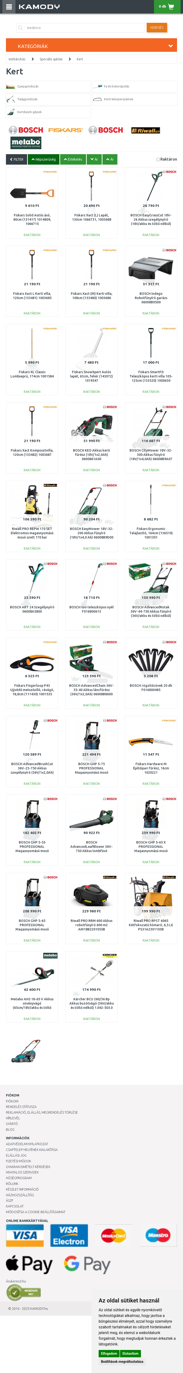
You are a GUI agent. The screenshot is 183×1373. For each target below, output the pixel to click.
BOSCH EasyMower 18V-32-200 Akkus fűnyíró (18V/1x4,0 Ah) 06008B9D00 (91, 533)
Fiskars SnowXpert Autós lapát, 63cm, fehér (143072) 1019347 (91, 376)
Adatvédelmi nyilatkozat (27, 1144)
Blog (10, 1129)
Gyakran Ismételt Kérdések (28, 1167)
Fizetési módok (18, 1161)
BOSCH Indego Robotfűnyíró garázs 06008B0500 (151, 298)
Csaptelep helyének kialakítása (32, 1150)
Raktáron (168, 159)
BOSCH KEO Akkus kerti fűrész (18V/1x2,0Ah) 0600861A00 (91, 454)
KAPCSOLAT (15, 1206)
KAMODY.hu (39, 1309)
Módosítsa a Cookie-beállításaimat (35, 1212)
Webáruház (17, 59)
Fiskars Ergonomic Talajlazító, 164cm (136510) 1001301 (151, 533)
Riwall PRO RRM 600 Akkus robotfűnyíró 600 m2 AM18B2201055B (91, 925)
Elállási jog (16, 1155)
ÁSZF (9, 1200)
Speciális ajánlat (51, 59)
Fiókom (12, 1101)
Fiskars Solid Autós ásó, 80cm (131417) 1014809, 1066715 (32, 219)
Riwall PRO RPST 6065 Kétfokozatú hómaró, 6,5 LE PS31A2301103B (151, 925)
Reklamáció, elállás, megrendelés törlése (42, 1112)
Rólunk (12, 1184)
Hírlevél (13, 1118)
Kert (80, 59)
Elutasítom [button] (130, 1353)
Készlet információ (22, 1189)
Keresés (156, 27)
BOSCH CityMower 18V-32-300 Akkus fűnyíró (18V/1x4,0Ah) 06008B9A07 (151, 454)
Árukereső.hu (16, 1281)
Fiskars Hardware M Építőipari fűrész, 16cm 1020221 (151, 768)
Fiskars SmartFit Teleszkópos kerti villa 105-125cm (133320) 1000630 (151, 376)
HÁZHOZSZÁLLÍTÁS (20, 1195)
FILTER (16, 159)
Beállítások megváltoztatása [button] (122, 1361)
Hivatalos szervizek (22, 1172)
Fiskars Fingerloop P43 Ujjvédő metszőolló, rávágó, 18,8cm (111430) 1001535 (32, 690)
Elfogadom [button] (109, 1353)
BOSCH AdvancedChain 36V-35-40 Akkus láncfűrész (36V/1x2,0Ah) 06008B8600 (91, 690)
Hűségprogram (19, 1178)
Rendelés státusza (21, 1107)
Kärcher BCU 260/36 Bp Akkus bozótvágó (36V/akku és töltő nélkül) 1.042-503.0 (91, 1003)
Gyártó (12, 1124)
